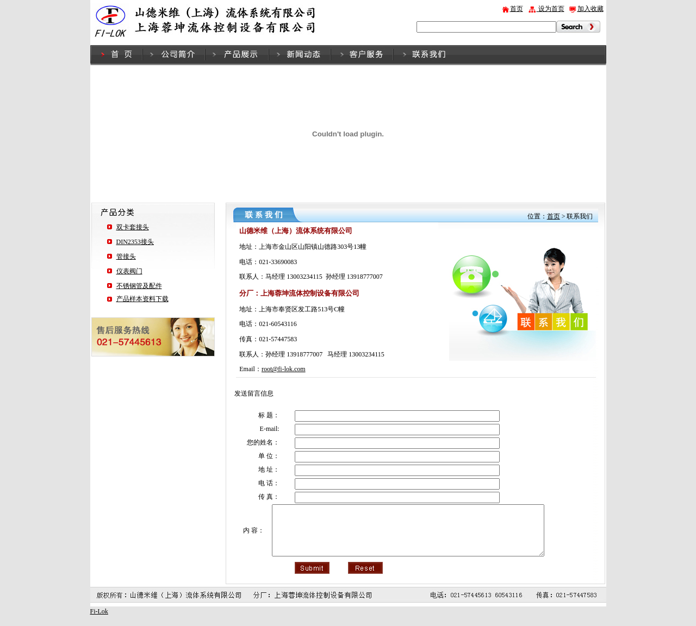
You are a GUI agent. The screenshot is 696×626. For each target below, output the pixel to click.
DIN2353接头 (135, 242)
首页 (516, 8)
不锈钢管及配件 (139, 286)
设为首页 (550, 8)
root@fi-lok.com (284, 369)
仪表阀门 (129, 271)
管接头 (126, 256)
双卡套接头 (132, 227)
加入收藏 (590, 8)
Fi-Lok (99, 621)
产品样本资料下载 (142, 299)
